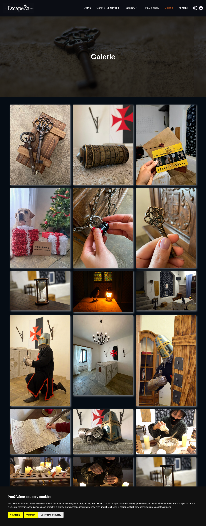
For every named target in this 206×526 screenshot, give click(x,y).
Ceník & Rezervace (109, 7)
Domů (89, 7)
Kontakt (183, 7)
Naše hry (132, 8)
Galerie (169, 7)
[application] (137, 8)
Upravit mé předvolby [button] (51, 515)
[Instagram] (195, 8)
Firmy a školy (152, 7)
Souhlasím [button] (15, 515)
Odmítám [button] (30, 515)
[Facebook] (201, 8)
